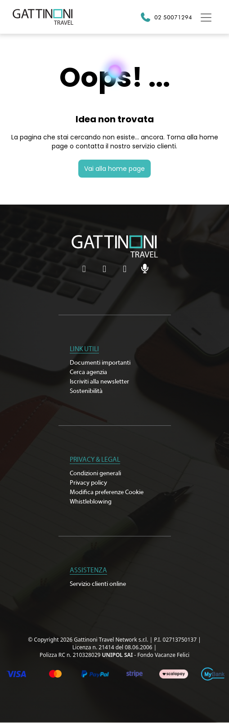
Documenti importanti (100, 362)
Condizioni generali (95, 473)
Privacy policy (88, 482)
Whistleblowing (91, 501)
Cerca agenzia (88, 372)
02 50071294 (173, 17)
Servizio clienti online (98, 584)
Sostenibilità (86, 391)
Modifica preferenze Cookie (107, 492)
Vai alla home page (114, 168)
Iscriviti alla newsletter (99, 381)
